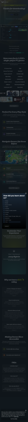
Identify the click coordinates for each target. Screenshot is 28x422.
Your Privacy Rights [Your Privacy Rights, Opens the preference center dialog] (14, 418)
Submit (7, 226)
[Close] (26, 410)
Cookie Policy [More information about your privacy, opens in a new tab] (16, 416)
